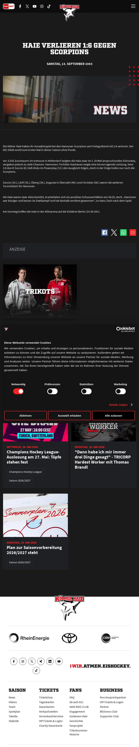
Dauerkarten (46, 707)
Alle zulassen (113, 415)
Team (12, 707)
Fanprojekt (76, 725)
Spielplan (14, 711)
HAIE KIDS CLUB (79, 707)
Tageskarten (46, 702)
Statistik (14, 721)
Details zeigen (118, 404)
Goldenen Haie (78, 716)
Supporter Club (109, 716)
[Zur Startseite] (69, 12)
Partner (104, 707)
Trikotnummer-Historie (79, 732)
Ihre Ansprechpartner (113, 697)
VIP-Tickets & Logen (51, 721)
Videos (13, 702)
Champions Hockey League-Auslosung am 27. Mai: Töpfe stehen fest (34, 457)
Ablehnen (25, 415)
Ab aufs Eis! (76, 702)
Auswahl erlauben (69, 415)
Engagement (77, 711)
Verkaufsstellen (48, 711)
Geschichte (76, 721)
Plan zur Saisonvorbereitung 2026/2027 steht (34, 550)
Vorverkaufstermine (51, 716)
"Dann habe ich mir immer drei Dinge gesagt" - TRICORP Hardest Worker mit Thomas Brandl (103, 459)
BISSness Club (108, 711)
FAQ (72, 697)
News (12, 697)
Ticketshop (46, 697)
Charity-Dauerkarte (50, 725)
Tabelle (13, 716)
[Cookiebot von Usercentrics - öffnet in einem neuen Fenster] (119, 329)
